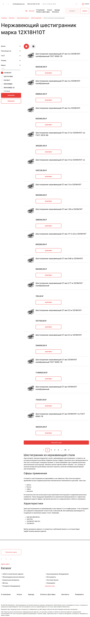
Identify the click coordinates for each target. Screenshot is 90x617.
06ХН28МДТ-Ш (8, 88)
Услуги (49, 10)
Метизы (5, 583)
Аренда (57, 10)
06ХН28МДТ (6, 84)
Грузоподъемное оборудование (57, 574)
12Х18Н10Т (6, 73)
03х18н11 (5, 80)
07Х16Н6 (5, 91)
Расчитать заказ (11, 552)
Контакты (55, 12)
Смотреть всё (50, 586)
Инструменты (51, 577)
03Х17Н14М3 (7, 76)
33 (65, 450)
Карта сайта (5, 564)
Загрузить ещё (56, 442)
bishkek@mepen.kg (18, 4)
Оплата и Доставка (43, 12)
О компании (40, 10)
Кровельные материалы (10, 580)
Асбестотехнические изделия (12, 574)
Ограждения (50, 583)
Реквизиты (79, 594)
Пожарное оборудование (11, 586)
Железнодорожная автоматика (13, 577)
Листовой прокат (52, 580)
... (61, 450)
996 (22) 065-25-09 (33, 4)
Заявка (84, 11)
